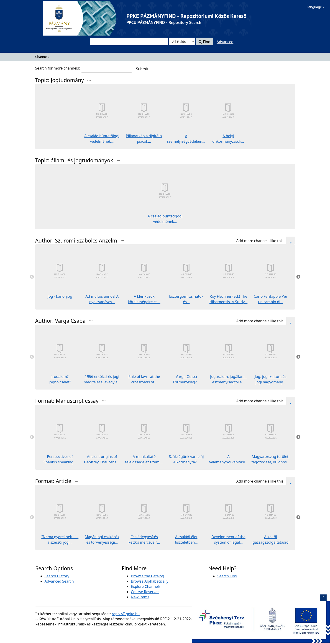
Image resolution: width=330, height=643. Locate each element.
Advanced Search (59, 581)
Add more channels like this (260, 240)
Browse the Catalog (147, 575)
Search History (57, 575)
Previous (32, 277)
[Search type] (182, 41)
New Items (140, 596)
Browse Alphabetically (149, 581)
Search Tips (227, 575)
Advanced (225, 41)
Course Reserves (145, 591)
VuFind (14, 7)
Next (298, 277)
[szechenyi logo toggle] (323, 597)
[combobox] (129, 41)
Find (204, 41)
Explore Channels (146, 586)
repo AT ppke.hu (126, 613)
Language (316, 7)
